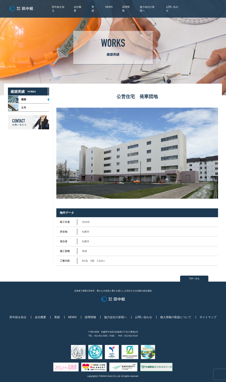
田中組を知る (18, 317)
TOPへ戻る (194, 278)
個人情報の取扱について (175, 317)
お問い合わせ (143, 317)
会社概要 (40, 317)
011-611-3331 (101, 336)
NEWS (109, 6)
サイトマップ (208, 317)
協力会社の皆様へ (115, 317)
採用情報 (90, 317)
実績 (57, 317)
